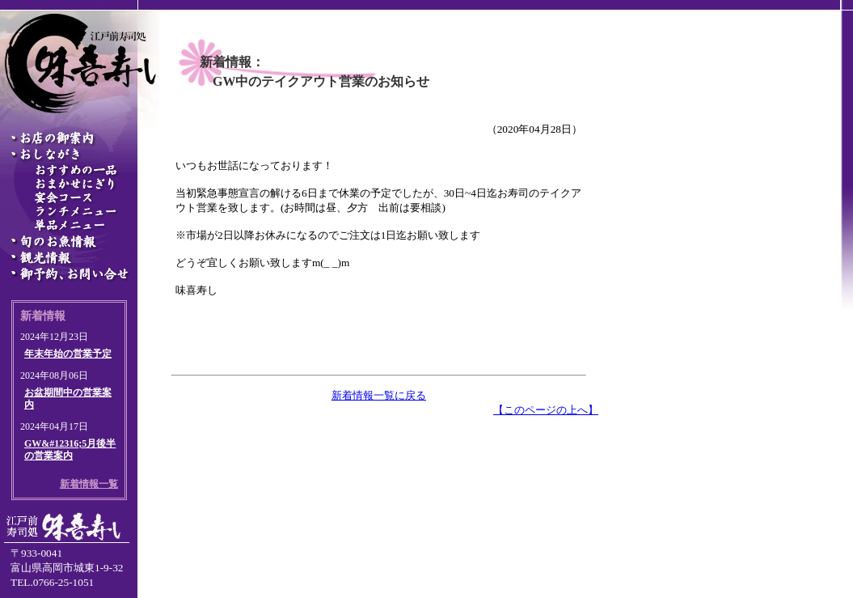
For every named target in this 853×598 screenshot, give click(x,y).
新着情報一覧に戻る (378, 395)
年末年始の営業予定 (68, 353)
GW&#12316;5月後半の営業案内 (70, 450)
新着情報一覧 (89, 484)
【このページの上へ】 (545, 410)
